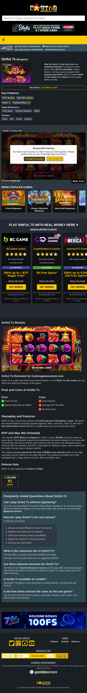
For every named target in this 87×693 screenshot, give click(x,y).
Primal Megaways (13, 208)
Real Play (78, 181)
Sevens (27, 119)
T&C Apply (10, 293)
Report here (15, 181)
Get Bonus (16, 287)
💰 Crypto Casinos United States (29, 50)
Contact (64, 641)
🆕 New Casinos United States (56, 46)
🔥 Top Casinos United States (27, 46)
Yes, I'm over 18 (55, 159)
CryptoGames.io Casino (46, 249)
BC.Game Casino (16, 249)
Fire (12, 119)
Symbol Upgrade (23, 111)
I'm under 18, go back (34, 159)
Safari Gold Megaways (65, 208)
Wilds (36, 111)
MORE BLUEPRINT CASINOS (43, 229)
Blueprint (22, 59)
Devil (4, 119)
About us (75, 641)
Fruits (19, 119)
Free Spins (7, 111)
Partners (54, 641)
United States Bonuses (55, 50)
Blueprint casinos (12, 511)
